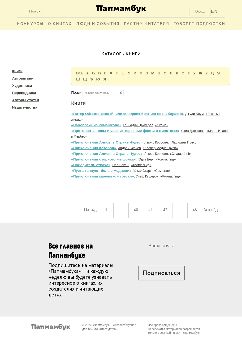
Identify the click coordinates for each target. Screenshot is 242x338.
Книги (17, 71)
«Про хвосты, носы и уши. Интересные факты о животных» (125, 131)
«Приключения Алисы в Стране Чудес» (106, 142)
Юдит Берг (146, 159)
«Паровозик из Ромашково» (96, 125)
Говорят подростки (199, 24)
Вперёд (210, 210)
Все (79, 73)
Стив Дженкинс (192, 131)
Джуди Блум (194, 114)
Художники (22, 86)
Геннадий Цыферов (138, 125)
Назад (90, 210)
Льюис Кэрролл (156, 142)
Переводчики (24, 93)
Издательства (24, 107)
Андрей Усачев (129, 148)
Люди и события (98, 24)
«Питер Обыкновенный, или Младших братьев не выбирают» (127, 114)
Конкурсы (30, 24)
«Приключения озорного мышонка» (103, 159)
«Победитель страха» (90, 165)
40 (136, 210)
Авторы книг (23, 78)
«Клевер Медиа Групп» (160, 148)
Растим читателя (146, 24)
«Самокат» (161, 171)
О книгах (60, 24)
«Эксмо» (161, 125)
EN (214, 11)
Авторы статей (25, 100)
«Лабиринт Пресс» (184, 142)
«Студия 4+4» (180, 154)
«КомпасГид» (166, 159)
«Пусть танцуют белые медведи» (101, 171)
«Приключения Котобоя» (93, 148)
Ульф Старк (142, 171)
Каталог (111, 54)
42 (165, 210)
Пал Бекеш (120, 165)
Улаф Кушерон (147, 176)
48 (195, 210)
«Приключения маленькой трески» (102, 176)
